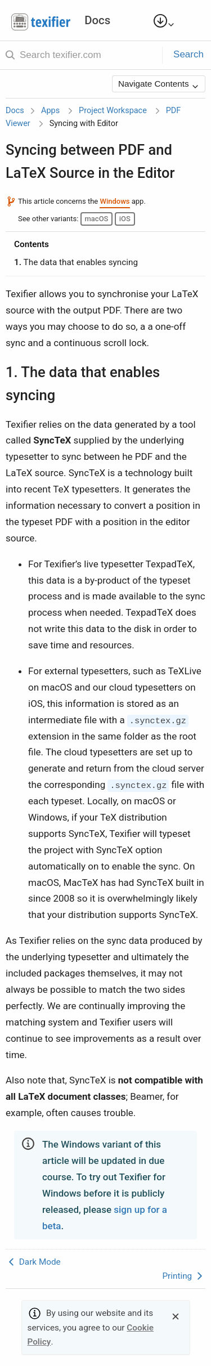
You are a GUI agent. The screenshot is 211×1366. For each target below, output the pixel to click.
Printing (183, 1276)
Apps (50, 110)
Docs (15, 110)
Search (188, 54)
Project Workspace (113, 110)
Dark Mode (33, 1262)
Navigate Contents (158, 85)
